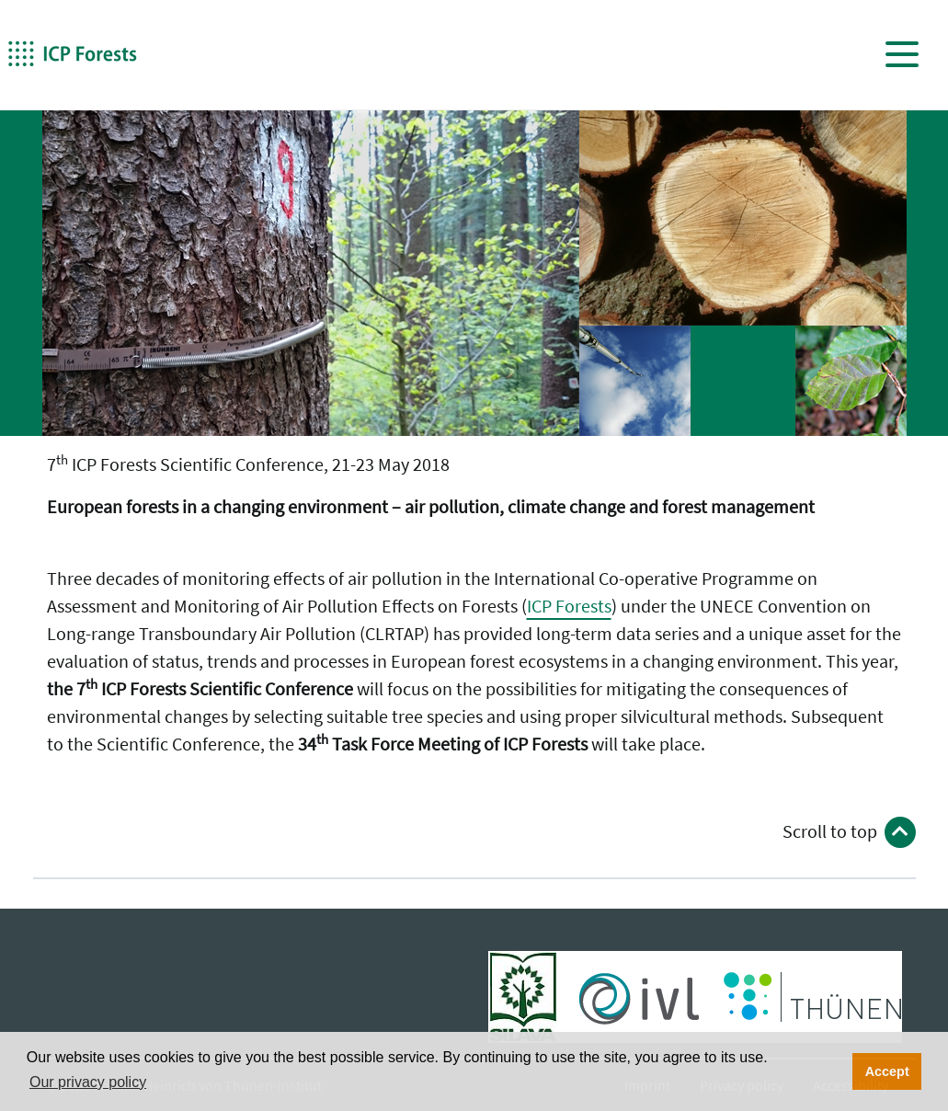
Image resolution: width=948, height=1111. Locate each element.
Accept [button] (887, 1071)
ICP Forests (569, 605)
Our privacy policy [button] (87, 1082)
